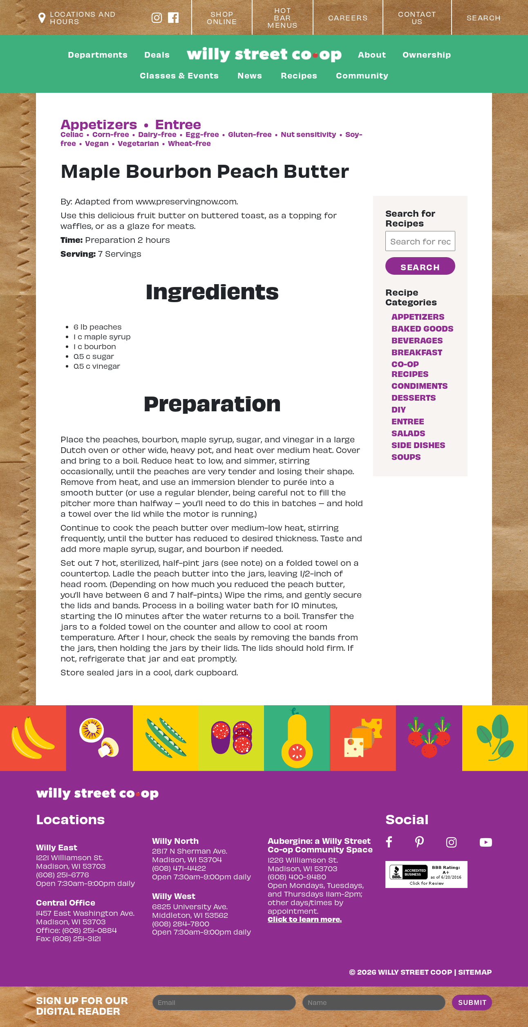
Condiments (420, 385)
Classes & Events (179, 75)
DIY (399, 409)
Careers (348, 17)
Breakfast (417, 352)
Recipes (299, 75)
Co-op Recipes (410, 369)
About (372, 54)
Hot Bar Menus (282, 18)
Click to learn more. (305, 919)
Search (484, 17)
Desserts (414, 397)
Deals (157, 54)
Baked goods (423, 328)
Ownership (427, 54)
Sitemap (475, 971)
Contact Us (417, 17)
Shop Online (222, 17)
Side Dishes (418, 445)
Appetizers (418, 316)
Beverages (417, 340)
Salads (408, 433)
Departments (98, 54)
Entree (408, 421)
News (249, 75)
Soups (406, 456)
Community (362, 75)
